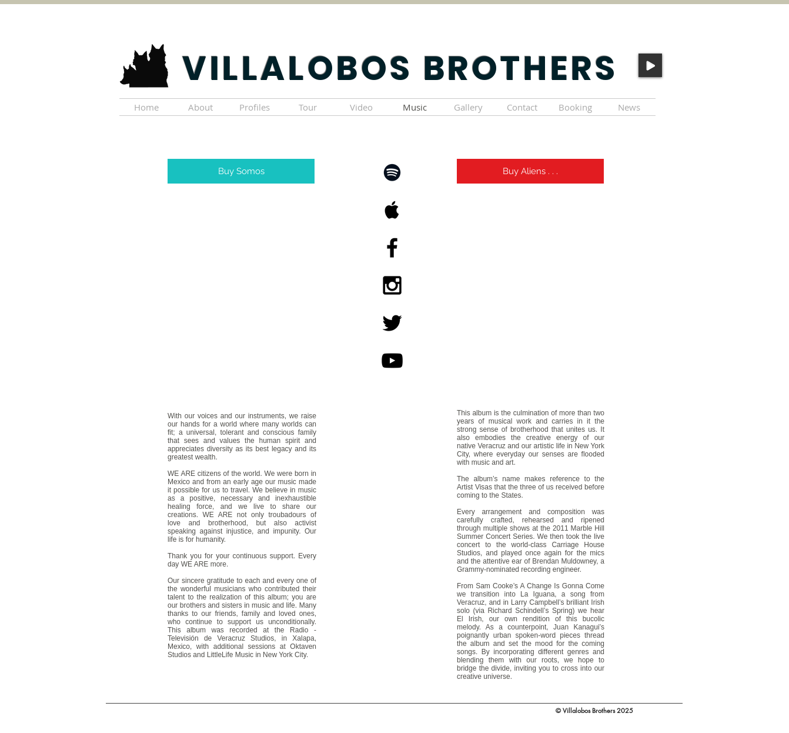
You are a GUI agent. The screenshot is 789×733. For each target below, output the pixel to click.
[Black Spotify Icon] (392, 172)
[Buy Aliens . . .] (530, 171)
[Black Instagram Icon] (392, 285)
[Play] (650, 65)
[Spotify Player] (242, 298)
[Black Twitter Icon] (392, 323)
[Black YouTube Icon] (392, 361)
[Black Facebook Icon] (392, 248)
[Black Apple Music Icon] (392, 210)
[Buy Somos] (241, 171)
